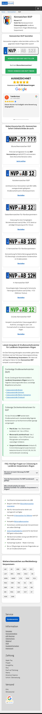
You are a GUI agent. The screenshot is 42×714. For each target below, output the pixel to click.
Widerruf (9, 641)
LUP (5, 574)
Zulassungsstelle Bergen (14, 390)
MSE (18, 574)
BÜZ (31, 569)
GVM (12, 596)
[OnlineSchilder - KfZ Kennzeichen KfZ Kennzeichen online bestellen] (8, 3)
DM (5, 592)
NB (31, 587)
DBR (5, 587)
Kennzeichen (12, 12)
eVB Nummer (10, 636)
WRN (5, 578)
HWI (12, 583)
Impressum (9, 648)
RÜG (11, 592)
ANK (24, 569)
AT (31, 592)
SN (32, 574)
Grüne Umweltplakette (14, 531)
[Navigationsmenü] (38, 8)
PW (19, 583)
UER (18, 592)
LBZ (5, 569)
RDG (5, 583)
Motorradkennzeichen (21, 521)
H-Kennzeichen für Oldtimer (23, 515)
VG (25, 583)
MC (31, 583)
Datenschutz (10, 638)
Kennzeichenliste (11, 633)
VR (11, 569)
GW (12, 587)
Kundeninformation (12, 646)
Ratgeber (9, 631)
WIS (12, 574)
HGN (5, 596)
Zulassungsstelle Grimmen (15, 392)
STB (20, 578)
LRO (25, 587)
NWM (13, 578)
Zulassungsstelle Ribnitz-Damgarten (18, 395)
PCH (34, 578)
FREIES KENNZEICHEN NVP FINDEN (21, 71)
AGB (7, 643)
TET (18, 587)
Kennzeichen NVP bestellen (21, 58)
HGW (27, 578)
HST (25, 592)
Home (3, 12)
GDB (17, 569)
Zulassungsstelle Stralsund (15, 397)
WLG (25, 574)
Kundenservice (12, 619)
